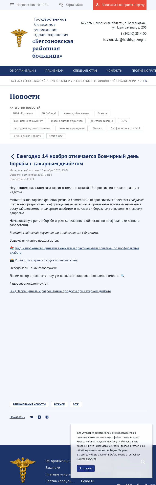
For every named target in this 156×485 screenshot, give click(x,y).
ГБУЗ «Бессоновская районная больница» (41, 81)
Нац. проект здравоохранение (31, 128)
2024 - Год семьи (23, 113)
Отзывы (97, 128)
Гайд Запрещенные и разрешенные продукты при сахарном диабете (60, 291)
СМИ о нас (55, 136)
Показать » (17, 417)
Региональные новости (27, 136)
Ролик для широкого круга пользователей (46, 260)
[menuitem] (23, 71)
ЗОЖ (124, 121)
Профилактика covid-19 (125, 128)
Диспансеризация (102, 121)
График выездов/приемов (67, 121)
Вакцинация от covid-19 (28, 121)
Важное (102, 113)
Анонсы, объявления (76, 113)
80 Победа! (49, 113)
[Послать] (142, 462)
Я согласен (85, 468)
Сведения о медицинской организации (106, 81)
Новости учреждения (71, 128)
